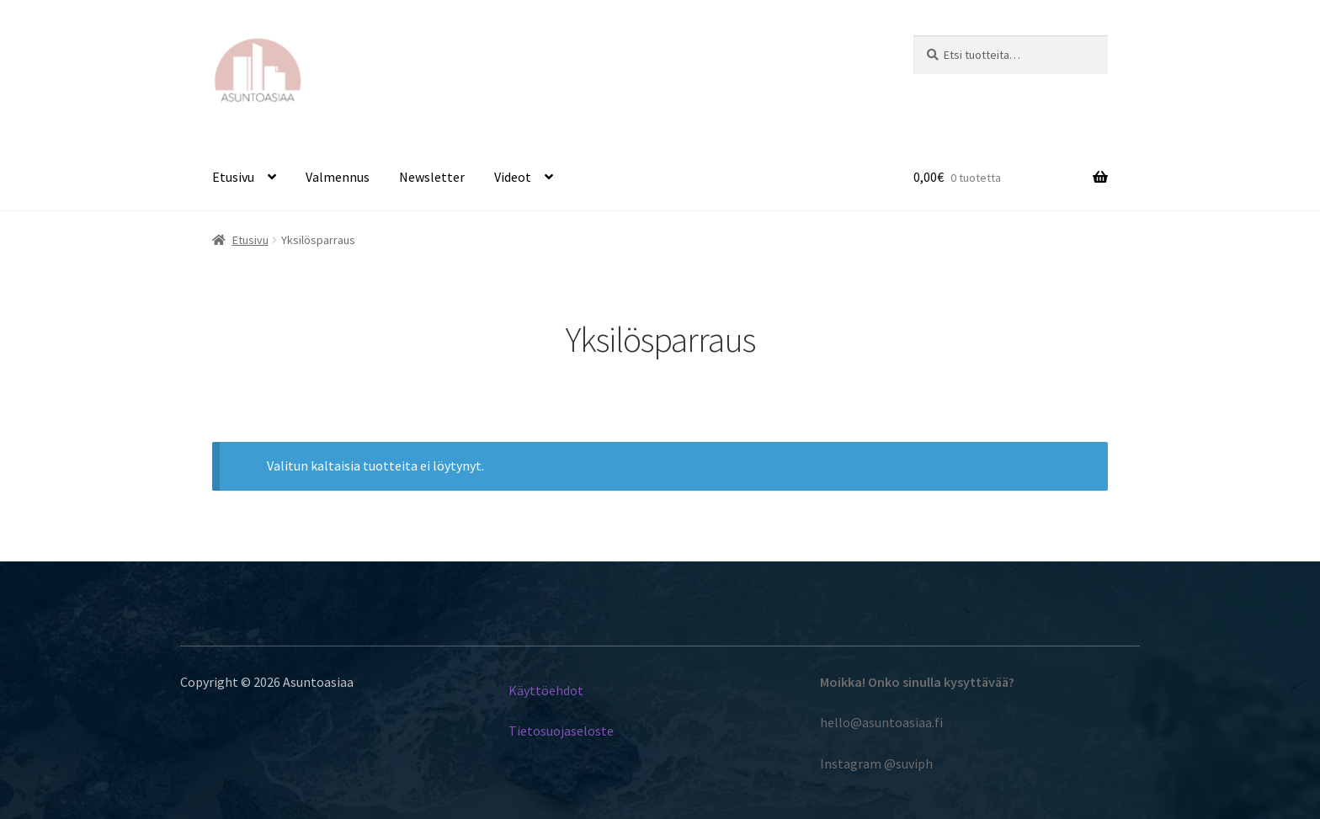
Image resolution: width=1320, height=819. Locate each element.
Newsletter (432, 176)
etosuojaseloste (567, 730)
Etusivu (233, 176)
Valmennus (338, 176)
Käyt (521, 690)
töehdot (560, 690)
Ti (514, 730)
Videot (512, 176)
